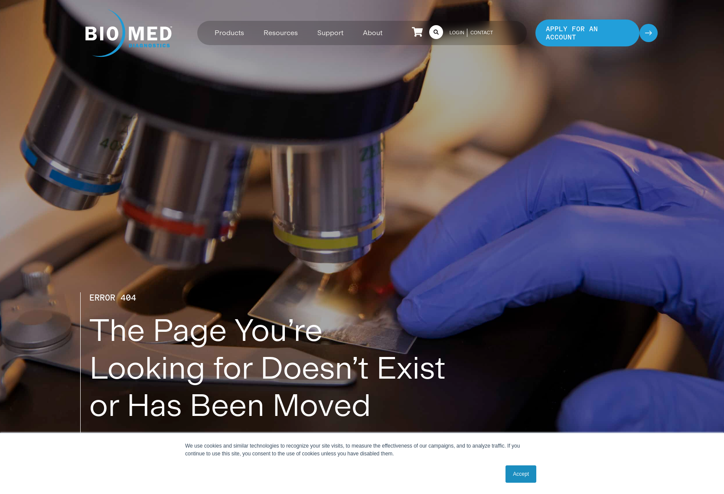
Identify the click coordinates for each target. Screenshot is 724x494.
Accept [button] (521, 474)
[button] (229, 32)
